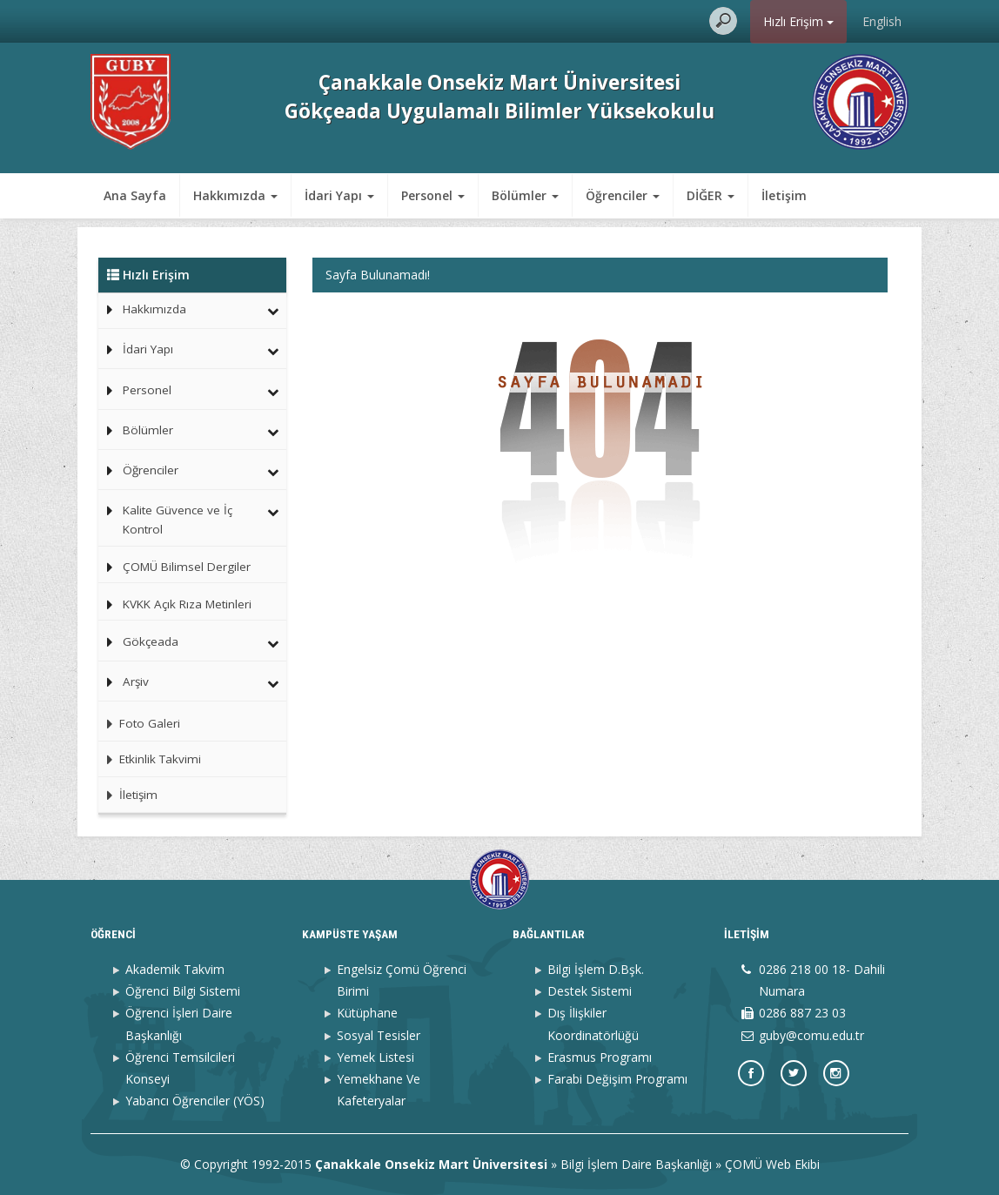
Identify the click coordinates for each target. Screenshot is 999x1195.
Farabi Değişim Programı (617, 1079)
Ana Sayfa (135, 195)
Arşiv (136, 681)
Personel (147, 390)
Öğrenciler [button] (623, 195)
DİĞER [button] (710, 195)
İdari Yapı (148, 349)
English (882, 21)
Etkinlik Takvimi (149, 759)
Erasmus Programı (599, 1057)
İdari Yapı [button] (339, 195)
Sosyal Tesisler (378, 1035)
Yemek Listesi (375, 1057)
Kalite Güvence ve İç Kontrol (177, 519)
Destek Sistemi (589, 991)
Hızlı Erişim (798, 21)
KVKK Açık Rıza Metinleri (187, 604)
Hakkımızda (154, 309)
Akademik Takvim (175, 969)
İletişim (784, 195)
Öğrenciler (150, 470)
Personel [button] (433, 195)
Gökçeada (150, 641)
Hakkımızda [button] (235, 195)
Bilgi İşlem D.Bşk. (595, 969)
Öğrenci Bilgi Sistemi (182, 991)
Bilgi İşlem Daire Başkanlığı (636, 1164)
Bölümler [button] (525, 195)
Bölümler (148, 430)
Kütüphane (367, 1012)
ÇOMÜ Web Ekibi (772, 1164)
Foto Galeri (139, 723)
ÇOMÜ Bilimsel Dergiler (187, 566)
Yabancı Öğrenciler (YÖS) (195, 1100)
